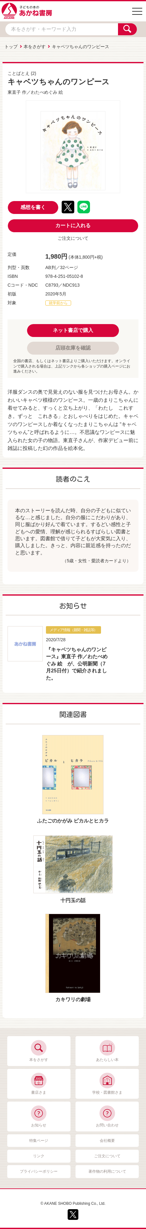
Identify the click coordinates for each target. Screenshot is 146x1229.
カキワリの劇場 (73, 999)
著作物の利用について (107, 1171)
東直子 (14, 92)
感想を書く (33, 207)
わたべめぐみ (44, 92)
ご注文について (73, 238)
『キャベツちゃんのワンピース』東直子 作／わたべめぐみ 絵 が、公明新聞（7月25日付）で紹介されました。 (77, 664)
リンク (38, 1156)
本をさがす (35, 46)
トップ (11, 46)
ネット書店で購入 (73, 330)
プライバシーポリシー (39, 1171)
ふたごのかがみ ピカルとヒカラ (73, 820)
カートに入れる (73, 225)
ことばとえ (19, 73)
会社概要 (107, 1140)
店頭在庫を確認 (73, 348)
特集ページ (38, 1140)
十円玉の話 (73, 900)
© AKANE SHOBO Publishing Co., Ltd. (73, 1203)
